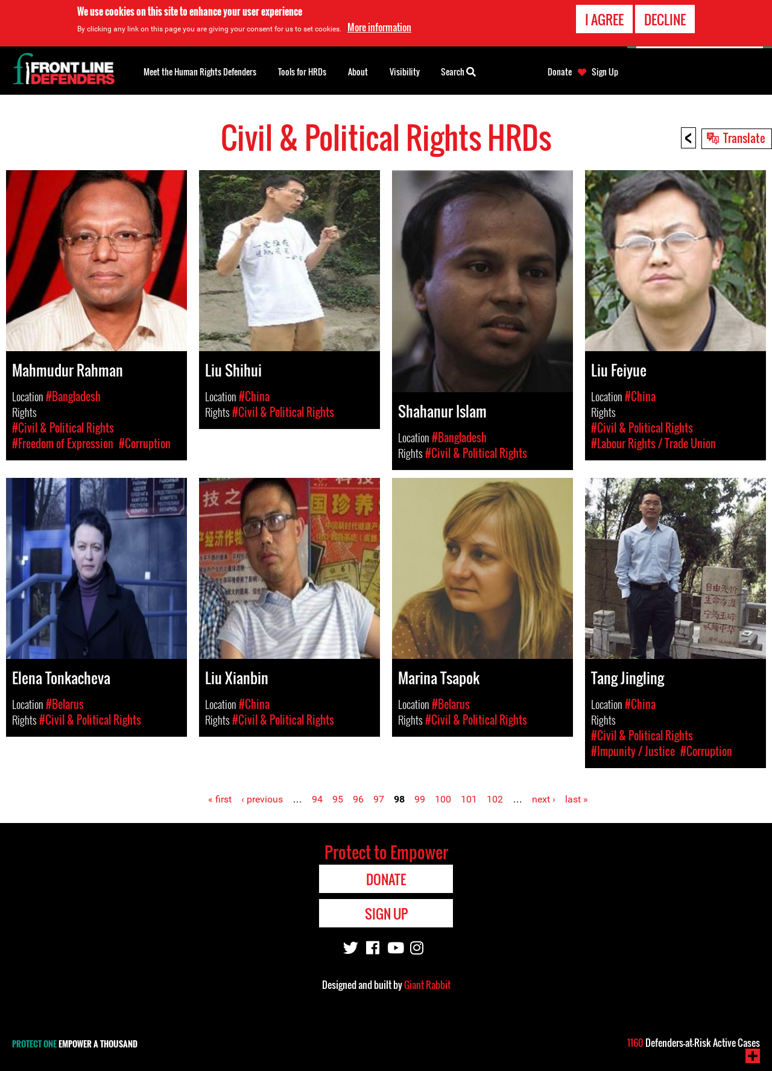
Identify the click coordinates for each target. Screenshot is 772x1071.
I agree (604, 19)
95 (337, 799)
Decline (665, 19)
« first (220, 799)
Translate (744, 137)
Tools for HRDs (302, 71)
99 (419, 799)
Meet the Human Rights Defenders (200, 71)
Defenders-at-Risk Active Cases (693, 1042)
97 (378, 799)
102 (495, 799)
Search (458, 71)
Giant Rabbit (427, 984)
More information (379, 27)
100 (443, 799)
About (358, 71)
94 (317, 799)
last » (576, 799)
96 (358, 799)
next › (543, 799)
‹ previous (262, 799)
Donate (560, 72)
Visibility (405, 71)
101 (469, 799)
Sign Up (605, 72)
